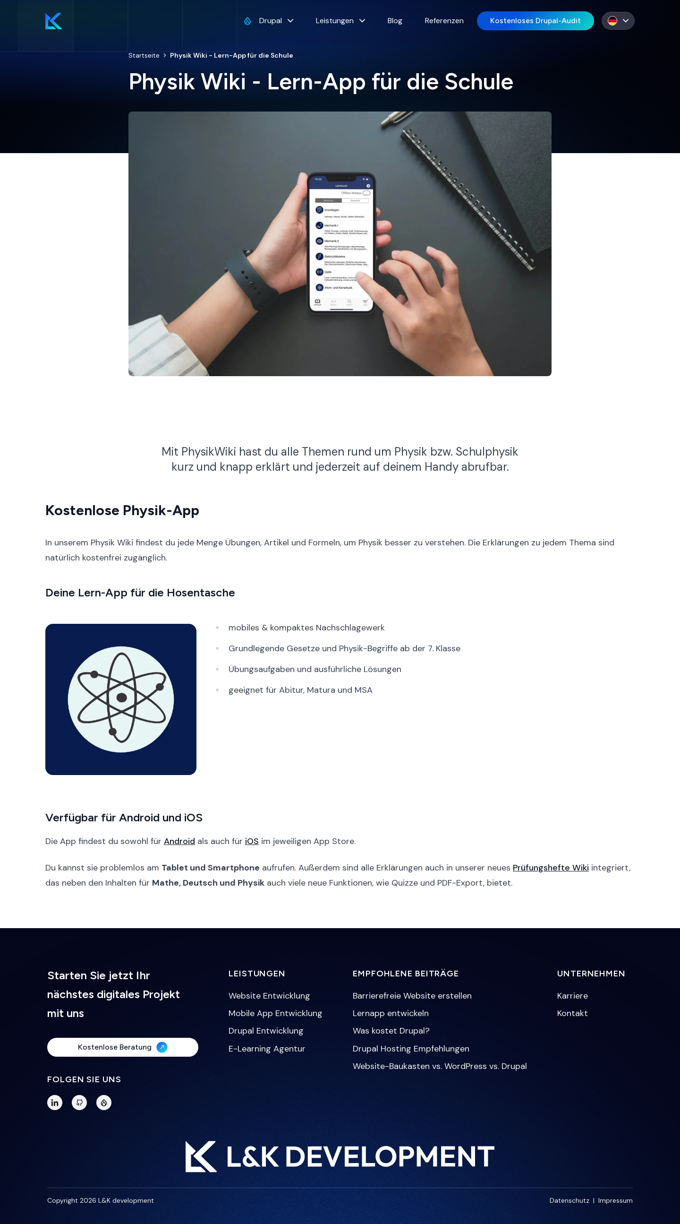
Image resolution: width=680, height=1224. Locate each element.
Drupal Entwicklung (266, 1030)
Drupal (268, 21)
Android (179, 841)
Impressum (615, 1200)
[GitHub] (79, 1102)
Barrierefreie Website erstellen (412, 995)
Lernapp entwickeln (391, 1013)
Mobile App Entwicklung (276, 1013)
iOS (252, 841)
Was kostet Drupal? (391, 1030)
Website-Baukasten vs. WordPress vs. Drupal (440, 1066)
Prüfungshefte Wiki (551, 867)
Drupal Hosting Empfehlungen (411, 1048)
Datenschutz (569, 1200)
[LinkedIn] (54, 1102)
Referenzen (444, 21)
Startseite (144, 55)
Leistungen (340, 21)
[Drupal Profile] (103, 1102)
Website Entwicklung (269, 995)
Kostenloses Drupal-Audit (535, 20)
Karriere (572, 995)
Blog (395, 21)
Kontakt (572, 1013)
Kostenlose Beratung (123, 1047)
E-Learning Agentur (267, 1048)
